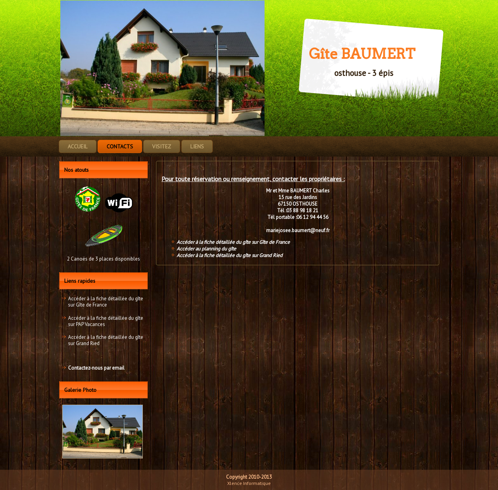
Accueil (78, 146)
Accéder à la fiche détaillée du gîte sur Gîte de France (105, 301)
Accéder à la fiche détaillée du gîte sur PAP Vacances (105, 321)
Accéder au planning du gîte (206, 248)
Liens (197, 146)
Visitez (161, 146)
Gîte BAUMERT (362, 53)
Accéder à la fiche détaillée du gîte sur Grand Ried (105, 340)
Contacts (120, 146)
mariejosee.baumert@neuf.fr (298, 230)
